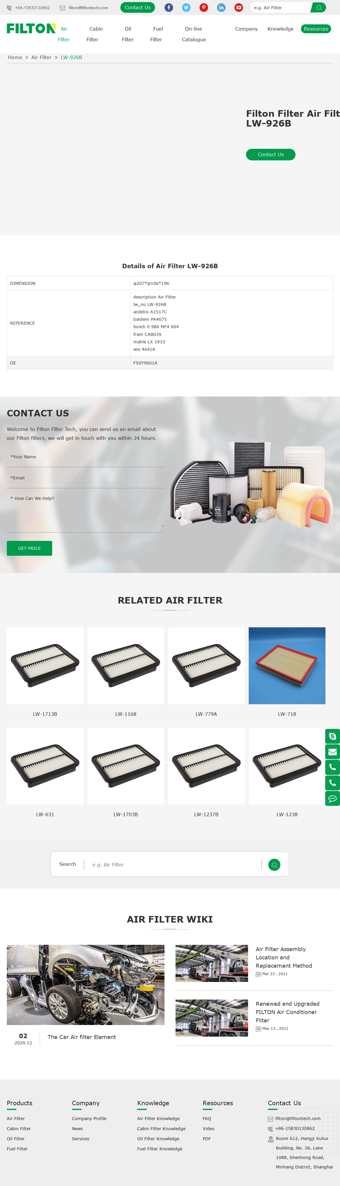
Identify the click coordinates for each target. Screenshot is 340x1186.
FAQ (207, 1118)
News (77, 1128)
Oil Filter (16, 1138)
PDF (207, 1138)
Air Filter (41, 57)
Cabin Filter (19, 1128)
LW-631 (45, 814)
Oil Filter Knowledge (158, 1138)
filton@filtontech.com (88, 8)
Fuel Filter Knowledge (159, 1148)
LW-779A (206, 713)
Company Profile (89, 1118)
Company (246, 28)
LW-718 (287, 713)
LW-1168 (125, 713)
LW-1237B (206, 814)
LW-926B (71, 57)
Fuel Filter (17, 1148)
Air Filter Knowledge (158, 1118)
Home (15, 57)
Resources (316, 28)
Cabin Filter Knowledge (161, 1128)
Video (209, 1128)
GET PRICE (29, 547)
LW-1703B (126, 814)
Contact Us (138, 7)
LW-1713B (45, 713)
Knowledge (281, 28)
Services (80, 1138)
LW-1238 (287, 814)
